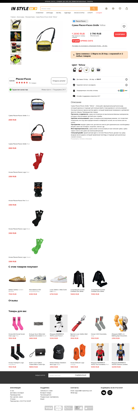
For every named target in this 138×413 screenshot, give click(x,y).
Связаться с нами (46, 391)
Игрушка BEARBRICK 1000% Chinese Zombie (120, 363)
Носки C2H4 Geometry (98, 335)
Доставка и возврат (17, 393)
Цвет (78, 65)
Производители (45, 395)
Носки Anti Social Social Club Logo (17, 335)
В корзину (120, 34)
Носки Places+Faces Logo (19, 172)
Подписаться (80, 375)
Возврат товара (45, 393)
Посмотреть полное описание (81, 139)
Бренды (50, 13)
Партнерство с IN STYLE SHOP (20, 401)
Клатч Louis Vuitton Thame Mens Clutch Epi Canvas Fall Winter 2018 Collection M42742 (37, 363)
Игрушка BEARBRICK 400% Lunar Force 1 (57, 335)
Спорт (90, 13)
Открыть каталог (59, 81)
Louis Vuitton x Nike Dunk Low (58, 290)
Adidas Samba (16, 290)
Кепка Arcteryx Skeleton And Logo (58, 363)
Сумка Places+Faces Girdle (19, 115)
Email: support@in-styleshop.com (81, 391)
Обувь (58, 13)
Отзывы (13, 399)
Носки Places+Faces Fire (19, 200)
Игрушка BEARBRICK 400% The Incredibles (100, 363)
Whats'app (74, 393)
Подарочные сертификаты (49, 397)
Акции (42, 399)
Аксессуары (79, 13)
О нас (12, 391)
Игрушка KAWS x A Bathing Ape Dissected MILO (119, 335)
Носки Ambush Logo (77, 363)
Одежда (67, 13)
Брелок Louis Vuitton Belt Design (78, 335)
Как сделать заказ (16, 397)
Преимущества (15, 395)
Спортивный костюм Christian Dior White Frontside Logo (98, 290)
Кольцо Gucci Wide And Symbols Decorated (37, 335)
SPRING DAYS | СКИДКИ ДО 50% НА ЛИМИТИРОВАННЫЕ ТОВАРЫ (69, 1)
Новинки (39, 13)
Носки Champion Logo (16, 363)
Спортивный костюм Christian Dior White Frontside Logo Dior (78, 290)
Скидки (99, 13)
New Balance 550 (35, 290)
